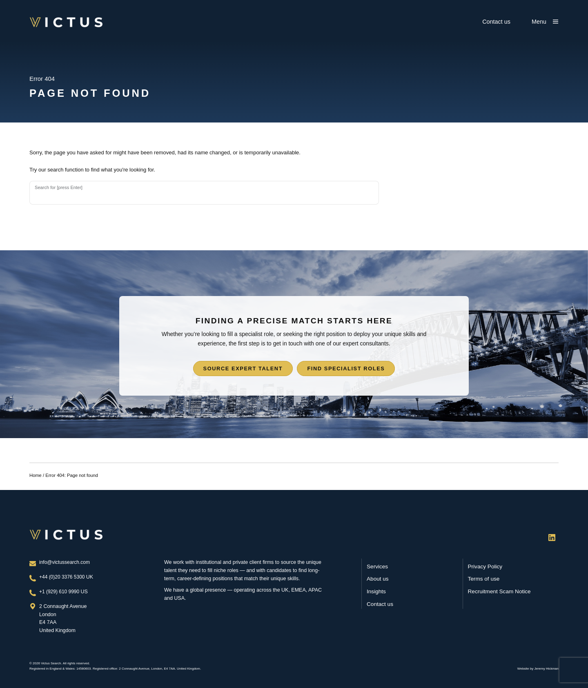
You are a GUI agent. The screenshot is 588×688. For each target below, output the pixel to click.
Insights (376, 591)
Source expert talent (243, 370)
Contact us (496, 21)
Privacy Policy (485, 566)
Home (35, 476)
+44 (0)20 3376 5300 (63, 577)
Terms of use (484, 579)
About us (378, 579)
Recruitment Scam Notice (499, 591)
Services (377, 566)
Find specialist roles (346, 370)
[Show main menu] (545, 21)
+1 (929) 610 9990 (60, 591)
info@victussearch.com (65, 562)
